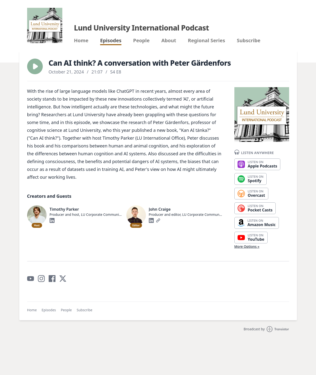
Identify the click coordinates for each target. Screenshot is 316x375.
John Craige (160, 209)
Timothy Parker (64, 209)
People (141, 40)
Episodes (110, 40)
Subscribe (249, 40)
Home (81, 40)
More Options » (247, 246)
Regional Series (206, 40)
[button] (35, 66)
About (168, 40)
